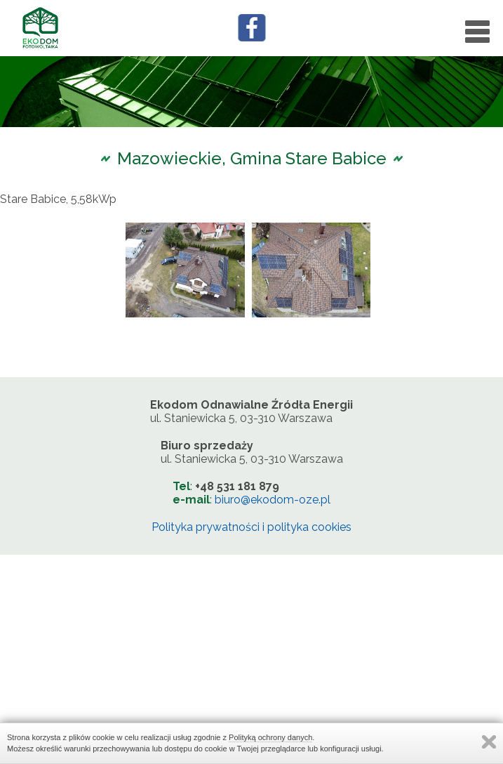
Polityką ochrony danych (270, 737)
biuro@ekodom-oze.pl (272, 499)
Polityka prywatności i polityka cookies (251, 527)
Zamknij (489, 742)
